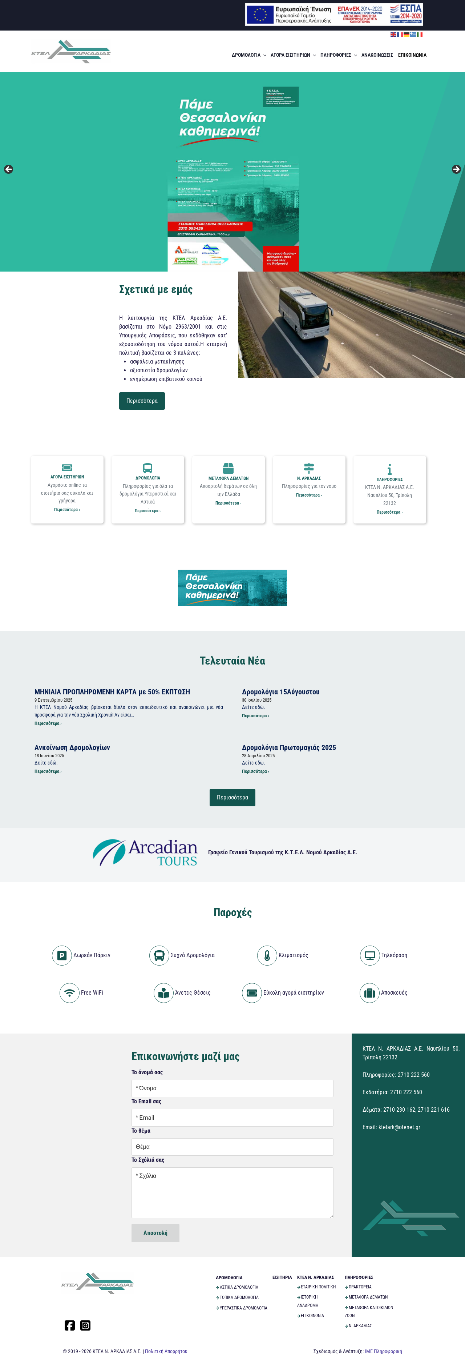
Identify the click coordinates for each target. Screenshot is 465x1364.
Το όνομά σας (147, 1071)
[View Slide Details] (232, 172)
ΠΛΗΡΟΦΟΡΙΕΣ (339, 55)
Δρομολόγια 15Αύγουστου (281, 691)
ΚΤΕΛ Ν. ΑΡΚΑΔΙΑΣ (315, 1277)
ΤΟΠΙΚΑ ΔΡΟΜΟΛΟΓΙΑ (237, 1297)
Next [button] (455, 169)
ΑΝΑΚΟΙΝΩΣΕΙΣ (377, 55)
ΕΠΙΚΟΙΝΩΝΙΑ (412, 55)
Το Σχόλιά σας (148, 1159)
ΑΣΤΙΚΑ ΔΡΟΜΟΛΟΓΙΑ (237, 1286)
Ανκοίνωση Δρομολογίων (72, 747)
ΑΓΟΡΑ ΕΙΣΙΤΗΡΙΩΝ (294, 55)
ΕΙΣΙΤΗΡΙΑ (282, 1277)
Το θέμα (141, 1130)
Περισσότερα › (67, 509)
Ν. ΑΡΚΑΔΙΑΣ (309, 472)
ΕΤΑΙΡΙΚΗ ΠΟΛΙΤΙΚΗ (316, 1286)
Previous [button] (9, 169)
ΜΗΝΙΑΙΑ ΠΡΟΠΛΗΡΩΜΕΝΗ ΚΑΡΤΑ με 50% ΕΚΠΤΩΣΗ (112, 691)
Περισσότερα (142, 400)
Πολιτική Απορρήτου (166, 1351)
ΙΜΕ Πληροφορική (383, 1351)
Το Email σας (146, 1101)
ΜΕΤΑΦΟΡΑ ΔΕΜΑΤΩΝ (228, 472)
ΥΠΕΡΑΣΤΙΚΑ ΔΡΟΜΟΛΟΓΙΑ (241, 1307)
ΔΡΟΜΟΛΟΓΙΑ (249, 55)
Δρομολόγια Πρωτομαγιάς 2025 (289, 747)
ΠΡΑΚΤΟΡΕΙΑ (358, 1286)
